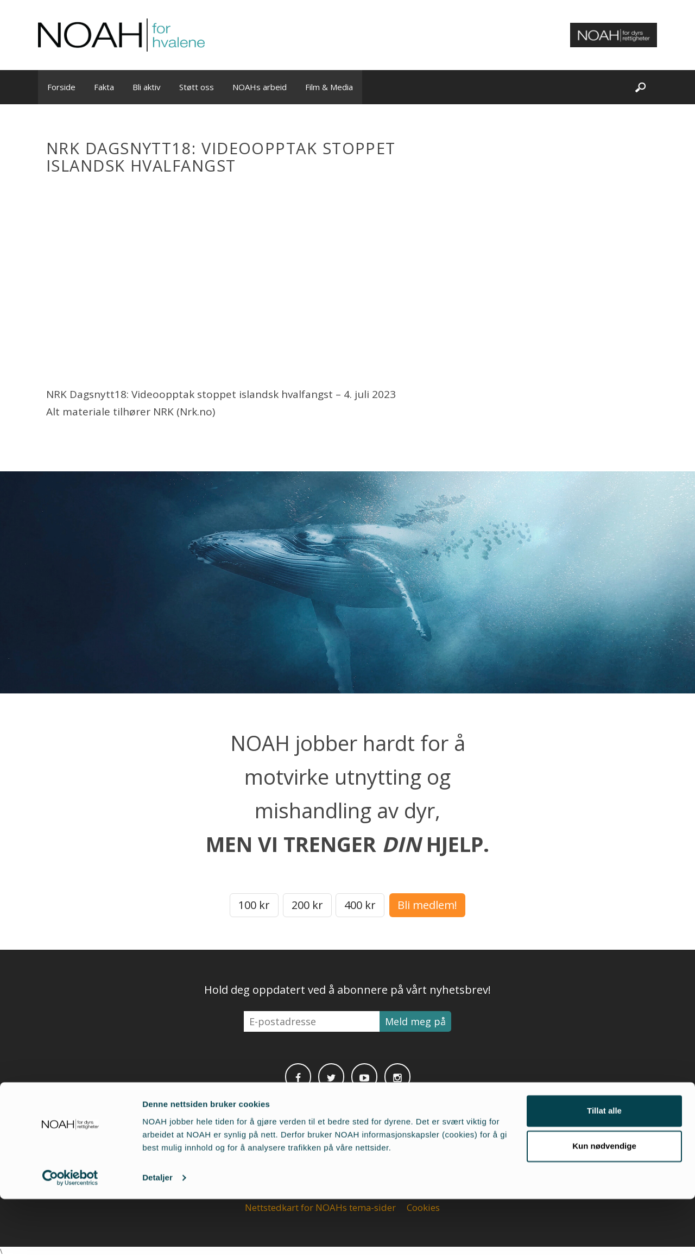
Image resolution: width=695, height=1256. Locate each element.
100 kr (254, 905)
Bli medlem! (427, 905)
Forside (61, 86)
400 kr (360, 905)
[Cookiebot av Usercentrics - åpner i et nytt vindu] (70, 1235)
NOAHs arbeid (259, 86)
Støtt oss (196, 86)
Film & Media (329, 86)
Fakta (104, 86)
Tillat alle (604, 1167)
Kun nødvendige (604, 1203)
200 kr (307, 905)
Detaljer (157, 1234)
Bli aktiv (146, 86)
